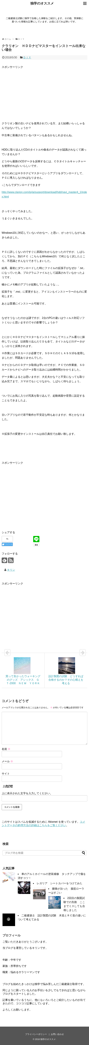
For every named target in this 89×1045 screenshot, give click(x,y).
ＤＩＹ (27, 57)
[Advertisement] (44, 92)
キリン (11, 569)
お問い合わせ (57, 1034)
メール (7, 761)
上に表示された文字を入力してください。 (27, 793)
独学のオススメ (42, 3)
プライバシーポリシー (36, 1034)
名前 (6, 749)
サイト (6, 773)
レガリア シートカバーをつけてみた (59, 883)
